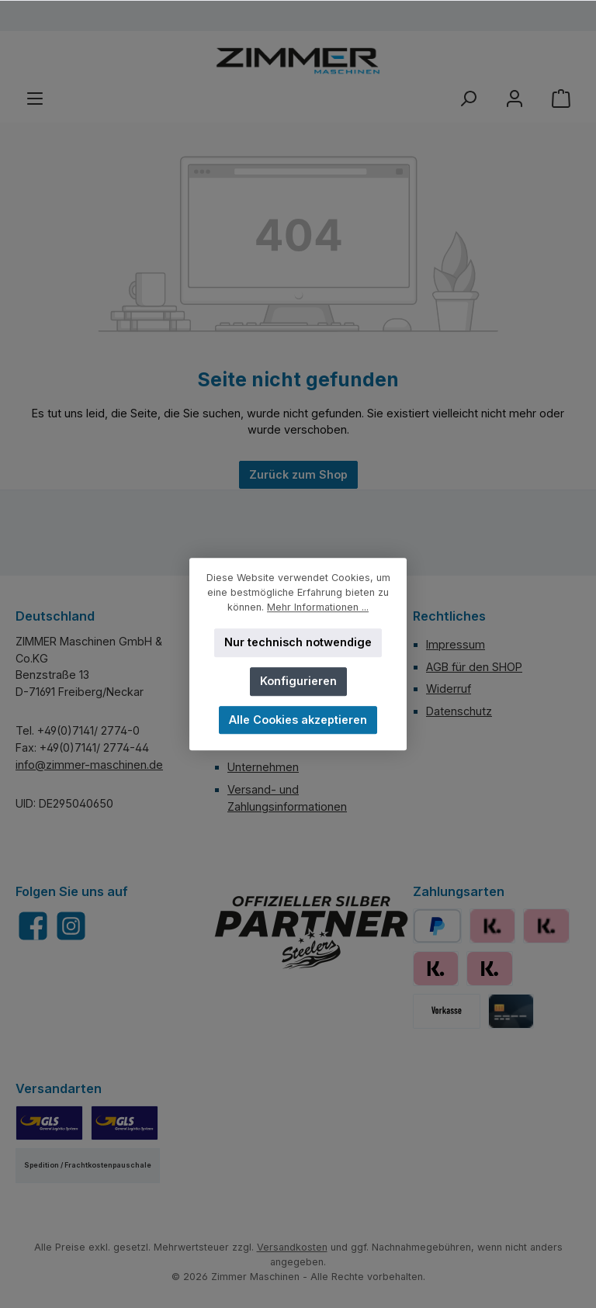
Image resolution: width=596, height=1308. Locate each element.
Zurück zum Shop (298, 474)
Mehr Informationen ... (318, 607)
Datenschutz (459, 711)
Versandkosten (292, 1247)
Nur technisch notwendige (298, 642)
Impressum (455, 644)
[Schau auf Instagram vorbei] (71, 925)
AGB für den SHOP (474, 666)
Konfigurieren (298, 680)
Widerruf (448, 688)
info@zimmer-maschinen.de (89, 764)
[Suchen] (468, 99)
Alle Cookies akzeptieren (298, 719)
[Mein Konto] (514, 99)
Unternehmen (263, 766)
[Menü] (35, 99)
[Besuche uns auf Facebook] (33, 925)
